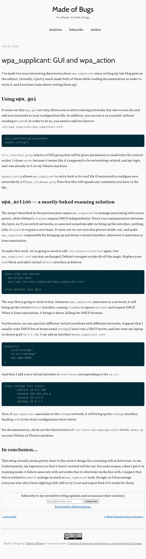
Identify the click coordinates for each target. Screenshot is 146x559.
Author (95, 30)
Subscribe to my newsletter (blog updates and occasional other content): (73, 496)
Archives (55, 30)
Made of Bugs (73, 9)
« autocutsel (9, 517)
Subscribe (76, 30)
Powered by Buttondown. (73, 507)
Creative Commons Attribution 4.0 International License (105, 544)
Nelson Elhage (34, 544)
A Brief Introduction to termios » (124, 517)
